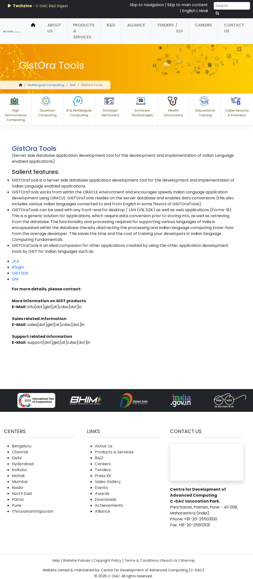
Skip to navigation (147, 5)
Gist (73, 85)
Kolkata (19, 470)
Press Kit (103, 476)
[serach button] (217, 13)
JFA (15, 261)
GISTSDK (20, 273)
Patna (17, 499)
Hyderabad (23, 464)
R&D (111, 25)
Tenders (165, 25)
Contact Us (234, 28)
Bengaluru (21, 446)
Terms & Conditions (141, 560)
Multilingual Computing (46, 85)
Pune (16, 505)
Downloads (105, 499)
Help (56, 560)
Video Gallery (108, 482)
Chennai (20, 452)
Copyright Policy (107, 560)
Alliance (136, 25)
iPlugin (18, 267)
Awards (102, 493)
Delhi (16, 458)
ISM (15, 279)
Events (101, 487)
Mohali (18, 476)
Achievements (109, 505)
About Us (54, 28)
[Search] (232, 6)
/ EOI (179, 28)
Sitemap (187, 560)
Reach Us (169, 560)
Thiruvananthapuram (32, 511)
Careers (203, 25)
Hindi (203, 11)
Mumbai (19, 482)
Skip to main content (187, 5)
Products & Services (84, 31)
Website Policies (76, 560)
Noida (17, 487)
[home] (33, 31)
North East (22, 493)
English (188, 11)
